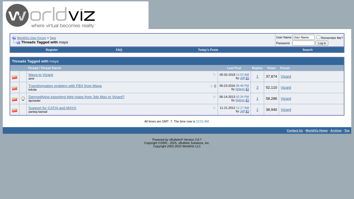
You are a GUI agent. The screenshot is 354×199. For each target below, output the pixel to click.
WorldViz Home (317, 130)
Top (347, 130)
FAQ (119, 49)
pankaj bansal (37, 111)
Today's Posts (208, 49)
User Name (284, 37)
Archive (336, 130)
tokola (32, 89)
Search (308, 49)
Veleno (240, 89)
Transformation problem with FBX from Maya (65, 86)
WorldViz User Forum (31, 38)
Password (283, 43)
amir (31, 78)
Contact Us (295, 130)
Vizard (286, 76)
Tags (53, 38)
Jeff (242, 78)
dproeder (34, 100)
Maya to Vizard (40, 75)
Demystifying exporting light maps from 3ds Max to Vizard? (76, 97)
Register (52, 49)
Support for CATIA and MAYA (52, 108)
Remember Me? (330, 38)
